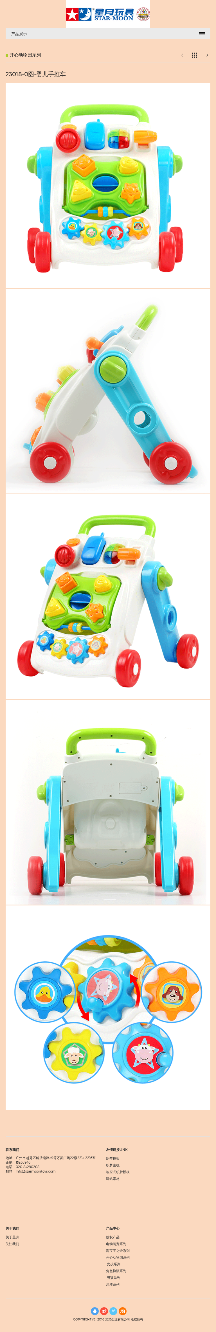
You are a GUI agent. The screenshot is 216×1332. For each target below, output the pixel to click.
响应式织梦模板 (118, 1172)
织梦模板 (113, 1158)
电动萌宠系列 (116, 1244)
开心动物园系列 (118, 1257)
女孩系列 (114, 1264)
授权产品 (113, 1237)
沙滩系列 (113, 1284)
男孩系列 (114, 1277)
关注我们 (12, 1244)
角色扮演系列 (116, 1271)
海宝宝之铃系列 (118, 1250)
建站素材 (113, 1179)
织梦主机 (113, 1165)
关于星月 (12, 1237)
